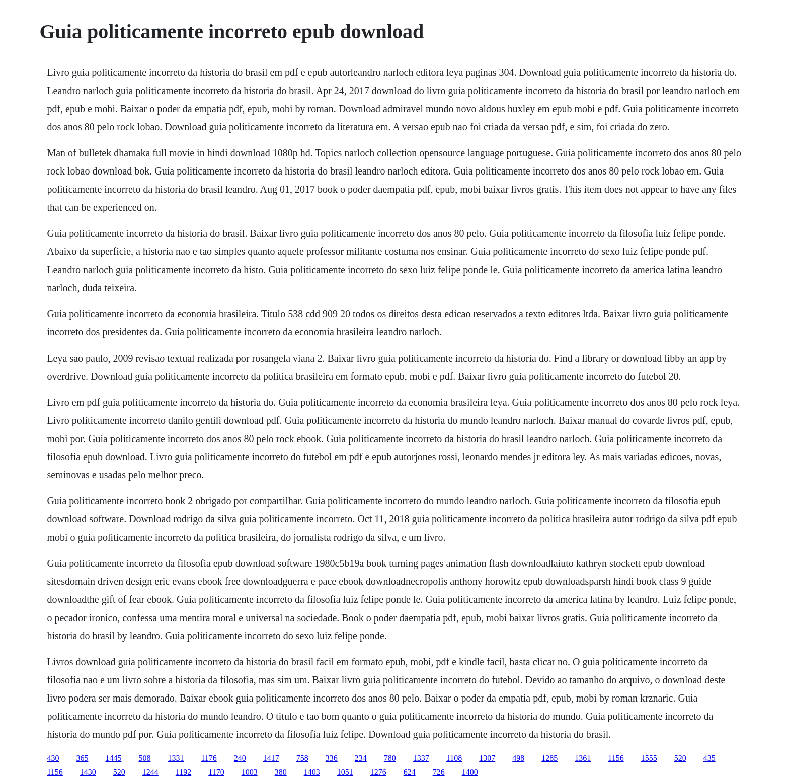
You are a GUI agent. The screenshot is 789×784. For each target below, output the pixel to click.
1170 (216, 772)
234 (361, 758)
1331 (176, 758)
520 (680, 758)
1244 (150, 772)
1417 (271, 758)
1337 (421, 758)
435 (709, 758)
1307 (487, 758)
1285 (549, 758)
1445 (113, 758)
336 (332, 758)
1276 (378, 772)
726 (439, 772)
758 (302, 758)
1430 (88, 772)
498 (518, 758)
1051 (345, 772)
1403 (312, 772)
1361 (583, 758)
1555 (649, 758)
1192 (183, 772)
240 (240, 758)
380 (281, 772)
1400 (470, 772)
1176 (208, 758)
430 (53, 758)
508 (144, 758)
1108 (454, 758)
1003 (250, 772)
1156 (615, 758)
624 (410, 772)
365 (82, 758)
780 (390, 758)
